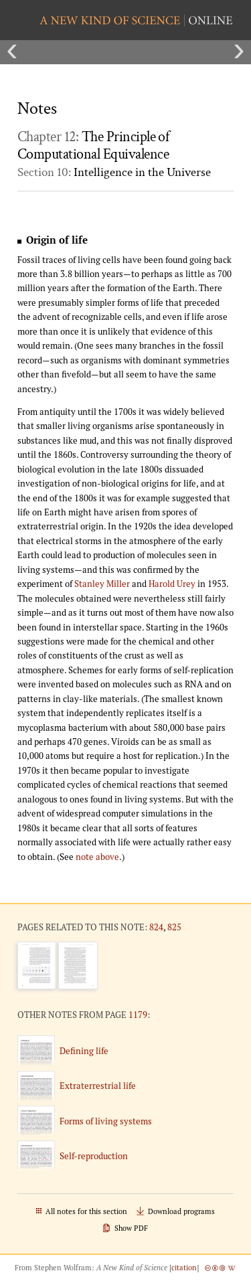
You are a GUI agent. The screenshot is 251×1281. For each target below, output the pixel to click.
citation (184, 1267)
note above (97, 857)
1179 (138, 1015)
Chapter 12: (93, 146)
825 (174, 927)
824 (156, 927)
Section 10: (114, 172)
